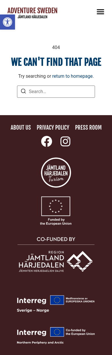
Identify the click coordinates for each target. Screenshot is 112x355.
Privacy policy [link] (53, 127)
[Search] (23, 92)
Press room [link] (88, 127)
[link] (7, 22)
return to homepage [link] (72, 76)
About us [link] (21, 127)
